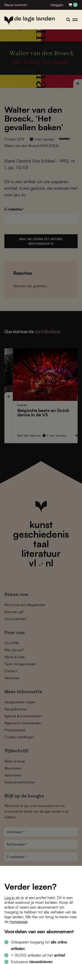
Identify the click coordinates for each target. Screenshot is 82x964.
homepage (18, 921)
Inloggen (57, 5)
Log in (9, 897)
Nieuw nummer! (15, 5)
